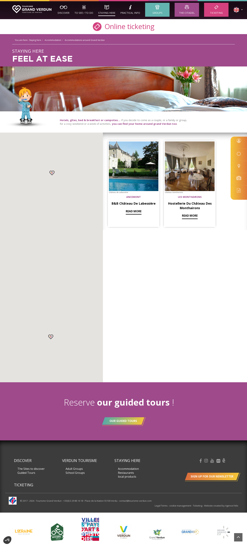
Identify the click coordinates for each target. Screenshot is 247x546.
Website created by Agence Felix (221, 505)
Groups (157, 12)
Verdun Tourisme (79, 460)
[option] (124, 532)
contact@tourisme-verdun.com (135, 500)
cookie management (181, 505)
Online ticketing (123, 26)
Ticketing (216, 12)
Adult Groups (74, 469)
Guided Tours (26, 473)
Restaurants (126, 473)
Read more (127, 201)
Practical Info (130, 12)
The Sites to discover (31, 469)
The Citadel (187, 12)
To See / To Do (83, 12)
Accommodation (128, 469)
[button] (52, 173)
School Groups (75, 473)
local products (127, 476)
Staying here (106, 12)
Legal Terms (162, 505)
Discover (63, 12)
